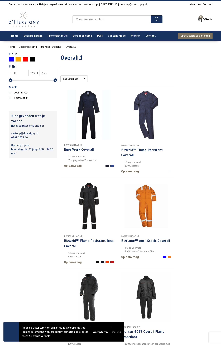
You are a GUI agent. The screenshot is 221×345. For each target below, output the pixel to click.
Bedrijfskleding (28, 47)
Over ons (195, 4)
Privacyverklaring (174, 294)
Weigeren (116, 332)
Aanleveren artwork (98, 305)
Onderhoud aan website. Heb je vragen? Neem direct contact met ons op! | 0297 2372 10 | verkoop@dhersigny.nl (78, 4)
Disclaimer (170, 300)
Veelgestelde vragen (98, 294)
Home (12, 47)
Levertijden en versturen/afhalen (106, 300)
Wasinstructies (95, 316)
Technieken (93, 311)
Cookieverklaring (174, 289)
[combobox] (112, 19)
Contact (208, 4)
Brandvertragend (51, 47)
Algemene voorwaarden (178, 283)
